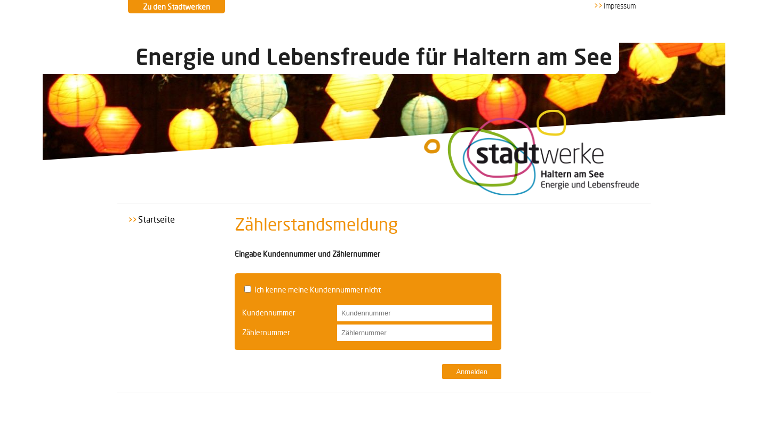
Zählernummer (266, 332)
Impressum (620, 6)
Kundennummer (268, 312)
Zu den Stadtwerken (176, 6)
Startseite (156, 219)
